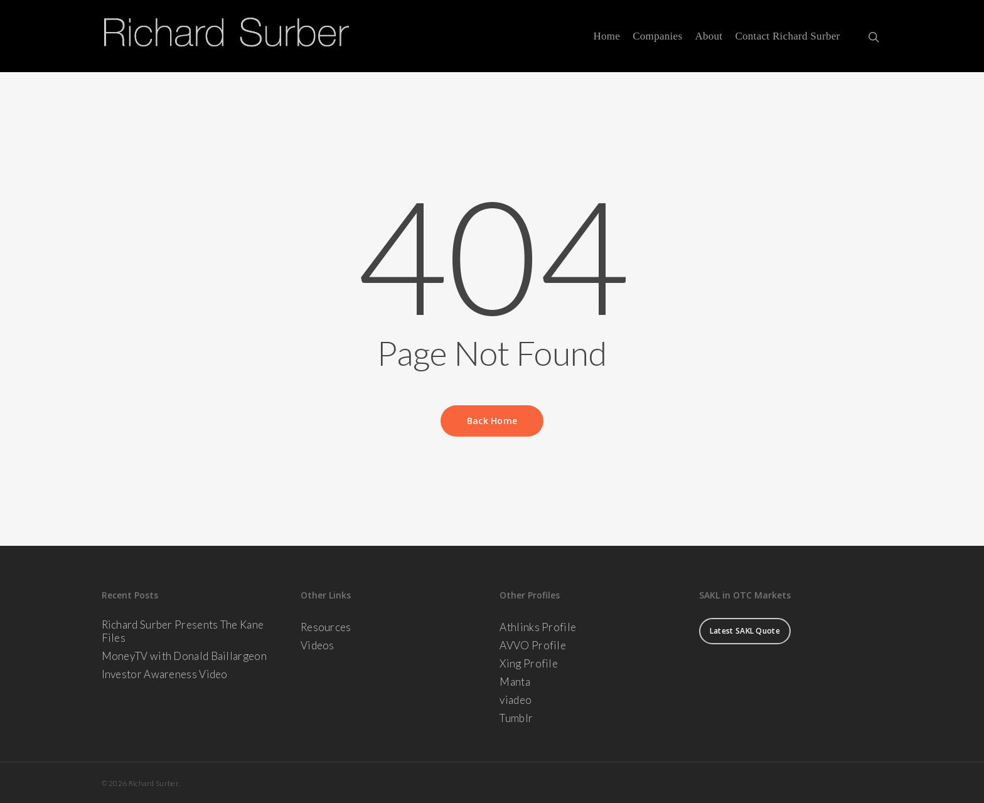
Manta (515, 681)
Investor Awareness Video (165, 674)
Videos (317, 645)
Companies (657, 36)
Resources (326, 627)
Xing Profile (529, 663)
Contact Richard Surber (787, 36)
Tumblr (516, 718)
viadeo (516, 699)
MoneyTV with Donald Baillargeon (184, 655)
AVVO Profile (533, 645)
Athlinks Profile (538, 627)
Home (606, 36)
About (708, 36)
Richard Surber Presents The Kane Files (183, 631)
